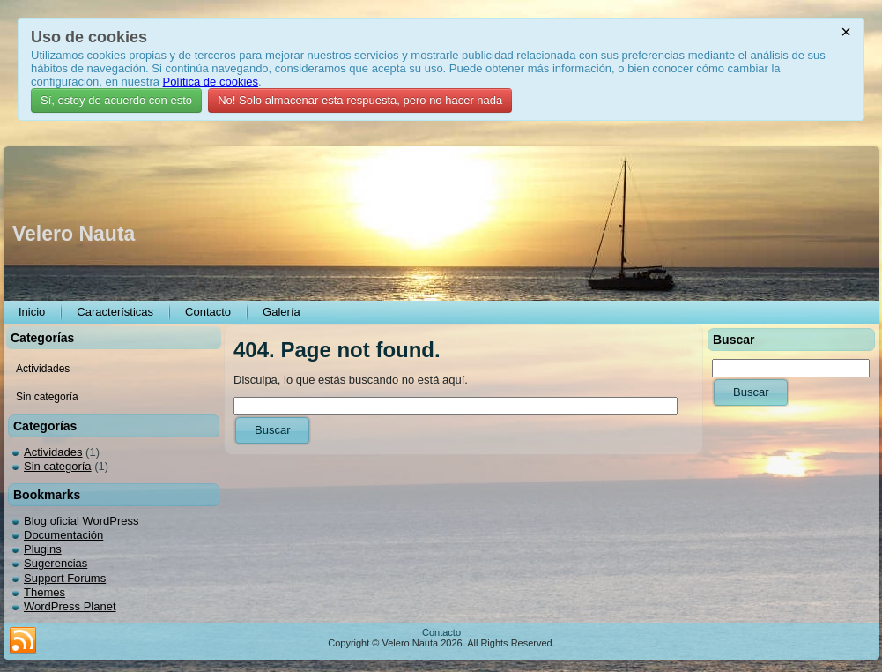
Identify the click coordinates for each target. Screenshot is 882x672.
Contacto (441, 632)
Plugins (43, 549)
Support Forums (65, 578)
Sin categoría (58, 466)
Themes (44, 592)
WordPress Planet (70, 606)
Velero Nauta (73, 233)
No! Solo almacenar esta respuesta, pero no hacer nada (360, 100)
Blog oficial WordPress (81, 520)
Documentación (63, 534)
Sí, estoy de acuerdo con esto (116, 100)
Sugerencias (55, 563)
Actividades (53, 452)
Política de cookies (210, 81)
